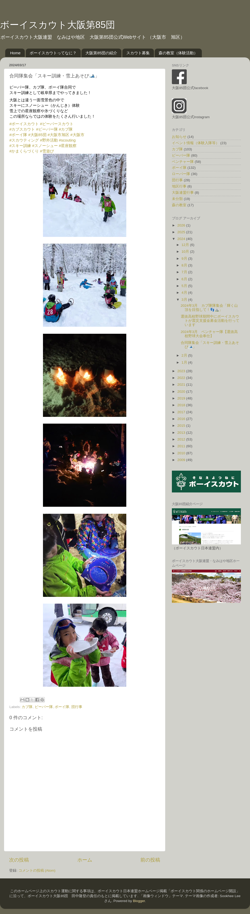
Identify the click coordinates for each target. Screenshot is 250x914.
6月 (185, 279)
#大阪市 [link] (77, 134)
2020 (181, 391)
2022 (181, 378)
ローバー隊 (181, 174)
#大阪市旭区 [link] (58, 134)
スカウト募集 (138, 53)
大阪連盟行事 (183, 193)
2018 (181, 405)
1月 (185, 362)
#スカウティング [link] (24, 140)
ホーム (84, 860)
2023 (181, 371)
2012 (181, 439)
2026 (181, 225)
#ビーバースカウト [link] (56, 124)
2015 (181, 426)
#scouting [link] (67, 140)
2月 (185, 355)
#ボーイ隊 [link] (18, 134)
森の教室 (179, 205)
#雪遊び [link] (47, 151)
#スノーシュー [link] (45, 145)
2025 (181, 232)
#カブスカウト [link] (22, 129)
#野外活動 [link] (49, 140)
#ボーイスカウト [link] (24, 124)
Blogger (139, 901)
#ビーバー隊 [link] (47, 129)
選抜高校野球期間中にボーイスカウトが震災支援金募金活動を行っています (210, 321)
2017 (181, 412)
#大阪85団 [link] (37, 134)
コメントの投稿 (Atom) (36, 870)
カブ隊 (27, 707)
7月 (185, 272)
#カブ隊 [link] (66, 129)
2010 (181, 453)
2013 (181, 433)
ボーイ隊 (62, 707)
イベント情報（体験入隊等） (195, 143)
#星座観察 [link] (68, 145)
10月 (186, 251)
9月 (185, 259)
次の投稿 (19, 860)
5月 (185, 286)
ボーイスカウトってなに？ (53, 53)
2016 (181, 419)
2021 (181, 384)
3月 (185, 300)
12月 (186, 245)
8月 (185, 265)
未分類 (177, 199)
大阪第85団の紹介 (101, 53)
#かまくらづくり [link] (24, 151)
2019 (181, 398)
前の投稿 (150, 860)
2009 (181, 460)
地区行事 (179, 186)
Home (15, 53)
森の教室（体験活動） (178, 53)
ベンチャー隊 (183, 162)
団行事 (76, 707)
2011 (181, 446)
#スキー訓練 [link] (20, 145)
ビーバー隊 (44, 707)
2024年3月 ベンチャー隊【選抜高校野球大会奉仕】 (209, 334)
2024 (181, 239)
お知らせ (179, 137)
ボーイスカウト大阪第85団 (57, 24)
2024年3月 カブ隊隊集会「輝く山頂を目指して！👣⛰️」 (209, 308)
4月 (185, 293)
